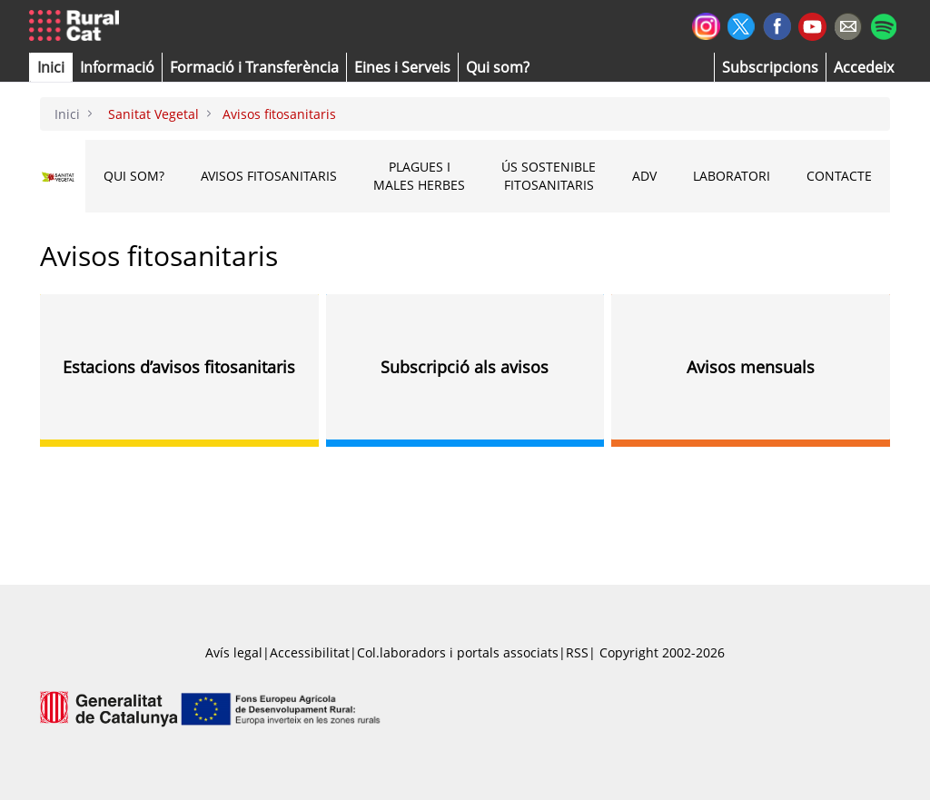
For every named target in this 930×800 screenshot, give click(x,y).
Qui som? (134, 175)
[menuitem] (254, 67)
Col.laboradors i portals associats (458, 652)
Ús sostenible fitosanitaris (548, 175)
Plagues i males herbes (419, 175)
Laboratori (731, 175)
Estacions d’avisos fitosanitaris (179, 367)
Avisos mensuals (751, 367)
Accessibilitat (310, 652)
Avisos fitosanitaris (269, 175)
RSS (577, 652)
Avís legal (233, 652)
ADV (644, 175)
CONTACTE (839, 175)
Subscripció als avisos (465, 367)
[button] (51, 67)
